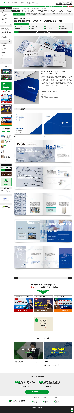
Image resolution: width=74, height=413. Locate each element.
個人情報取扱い (57, 400)
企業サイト (60, 6)
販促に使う (2, 55)
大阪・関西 (39, 14)
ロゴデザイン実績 (4, 36)
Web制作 (2, 19)
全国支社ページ (49, 386)
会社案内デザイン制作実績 (31, 8)
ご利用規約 (56, 402)
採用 (32, 13)
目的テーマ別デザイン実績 (5, 41)
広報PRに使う (3, 49)
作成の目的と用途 (4, 43)
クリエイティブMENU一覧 (5, 60)
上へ (71, 409)
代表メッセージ (46, 401)
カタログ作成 (3, 15)
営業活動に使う (3, 45)
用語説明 (34, 404)
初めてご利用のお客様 (36, 397)
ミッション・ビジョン (55, 6)
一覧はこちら (4, 160)
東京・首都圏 (34, 14)
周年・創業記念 (53, 13)
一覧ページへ (10, 24)
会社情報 (46, 6)
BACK (17, 32)
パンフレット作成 (4, 14)
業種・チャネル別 (4, 48)
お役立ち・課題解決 (6, 130)
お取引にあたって (35, 401)
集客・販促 (40, 13)
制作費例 (34, 400)
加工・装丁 (65, 13)
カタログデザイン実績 (4, 31)
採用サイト (64, 6)
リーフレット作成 (4, 18)
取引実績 (50, 6)
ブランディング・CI (46, 13)
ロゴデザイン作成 (4, 22)
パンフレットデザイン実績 (5, 29)
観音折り (70, 13)
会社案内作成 (3, 12)
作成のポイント (3, 10)
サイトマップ (57, 404)
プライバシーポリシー (58, 401)
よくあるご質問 (35, 402)
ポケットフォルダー (59, 13)
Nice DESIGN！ (28, 14)
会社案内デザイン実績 (4, 28)
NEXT (70, 32)
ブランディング (3, 51)
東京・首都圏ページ (24, 386)
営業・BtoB (28, 13)
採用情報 (45, 402)
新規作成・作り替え (4, 52)
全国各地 (44, 14)
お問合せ (70, 6)
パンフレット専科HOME (17, 8)
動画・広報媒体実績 (4, 37)
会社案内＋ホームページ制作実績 (6, 33)
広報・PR (35, 13)
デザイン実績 (24, 8)
